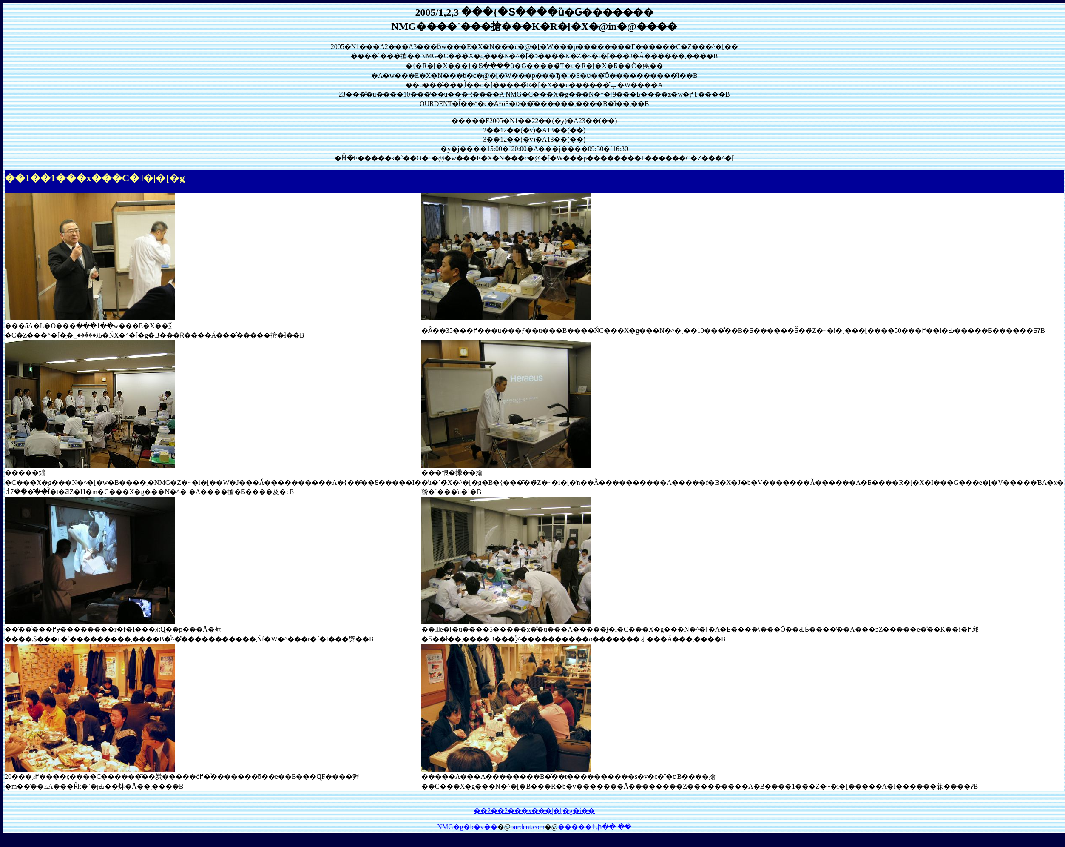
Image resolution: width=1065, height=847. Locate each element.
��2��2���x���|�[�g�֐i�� (534, 810)
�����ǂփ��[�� (594, 826)
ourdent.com (527, 826)
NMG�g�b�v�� (467, 826)
